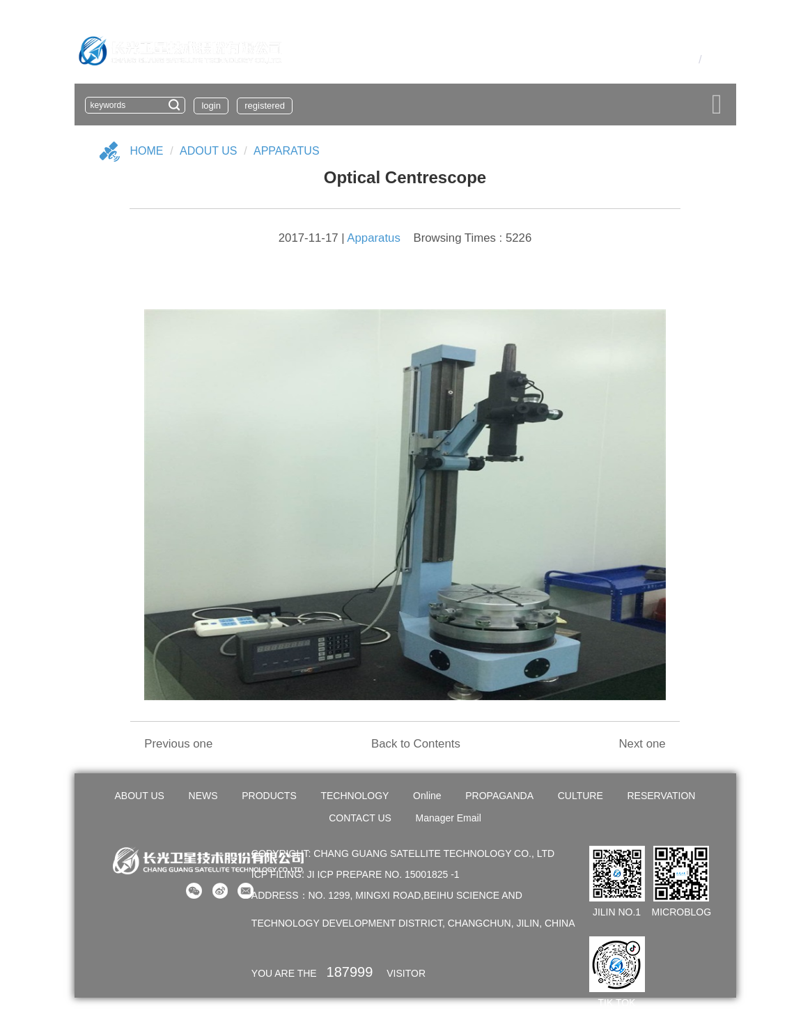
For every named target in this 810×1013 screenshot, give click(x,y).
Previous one (178, 743)
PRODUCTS (269, 795)
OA (666, 58)
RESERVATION (661, 795)
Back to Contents (415, 743)
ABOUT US (139, 795)
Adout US (208, 151)
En (712, 58)
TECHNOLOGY (354, 795)
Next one (641, 743)
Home (147, 151)
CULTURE (580, 795)
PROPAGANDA (499, 795)
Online (427, 795)
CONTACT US (360, 817)
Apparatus (287, 151)
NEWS (203, 795)
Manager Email (448, 817)
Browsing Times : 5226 (472, 238)
